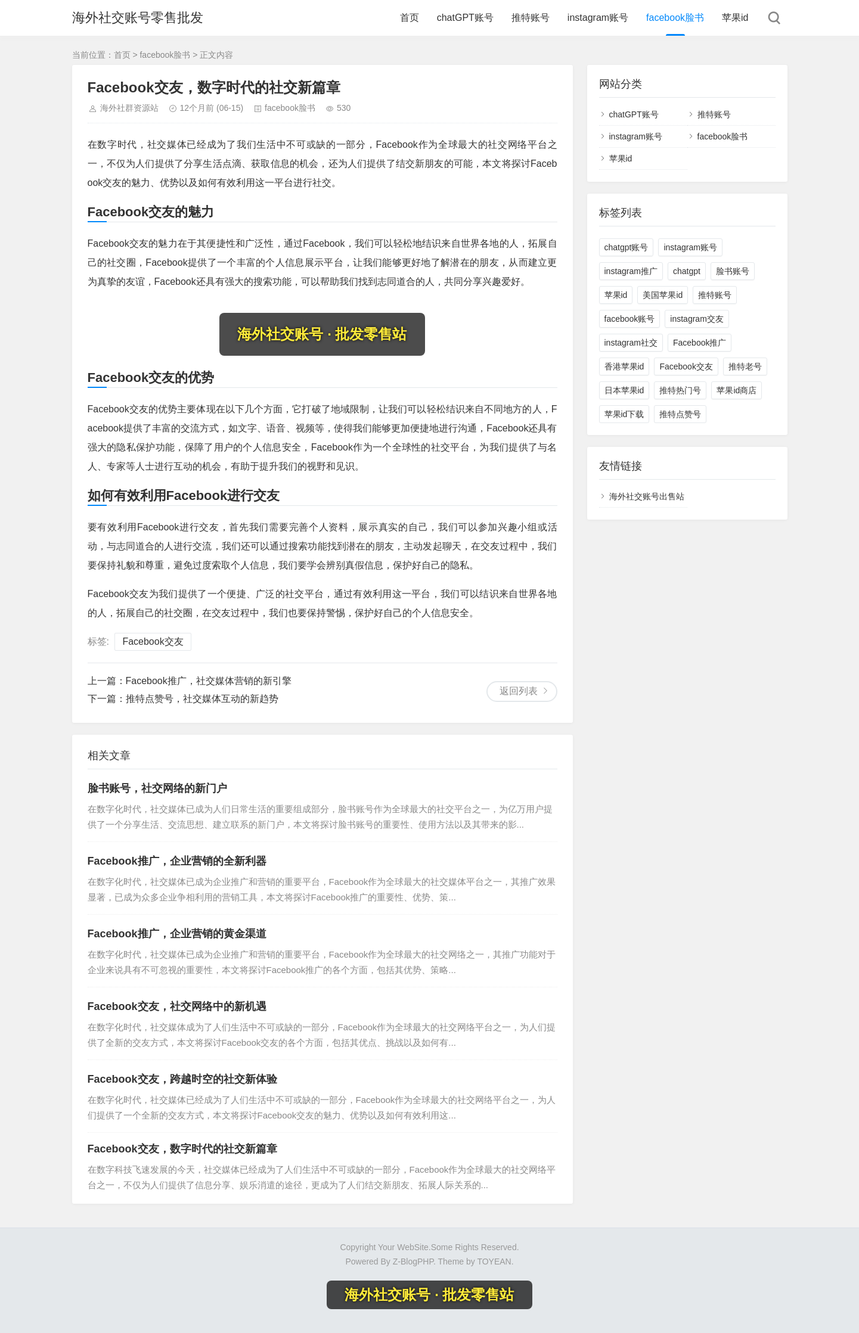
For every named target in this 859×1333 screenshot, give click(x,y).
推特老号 (745, 366)
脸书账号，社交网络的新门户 (157, 788)
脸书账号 (732, 271)
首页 (409, 18)
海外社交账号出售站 (646, 496)
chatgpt (686, 271)
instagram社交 (631, 342)
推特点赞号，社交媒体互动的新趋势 (202, 699)
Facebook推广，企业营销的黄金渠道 (177, 934)
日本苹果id (624, 390)
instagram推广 (631, 271)
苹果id (735, 18)
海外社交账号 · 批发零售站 (322, 334)
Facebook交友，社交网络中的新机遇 (177, 1006)
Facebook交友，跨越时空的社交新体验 (182, 1079)
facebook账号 (629, 319)
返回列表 (519, 691)
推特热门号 (680, 390)
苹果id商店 (736, 390)
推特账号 (530, 18)
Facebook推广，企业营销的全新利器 (177, 861)
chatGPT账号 (465, 18)
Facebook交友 (152, 641)
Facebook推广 (699, 342)
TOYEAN (494, 1261)
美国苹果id (663, 295)
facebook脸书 (675, 18)
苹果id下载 (624, 414)
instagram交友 (696, 319)
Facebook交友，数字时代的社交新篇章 (182, 1149)
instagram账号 (598, 18)
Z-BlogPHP (413, 1261)
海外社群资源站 (129, 108)
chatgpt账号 (626, 247)
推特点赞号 (680, 414)
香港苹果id (624, 366)
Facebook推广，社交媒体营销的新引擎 (208, 681)
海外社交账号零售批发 (137, 17)
